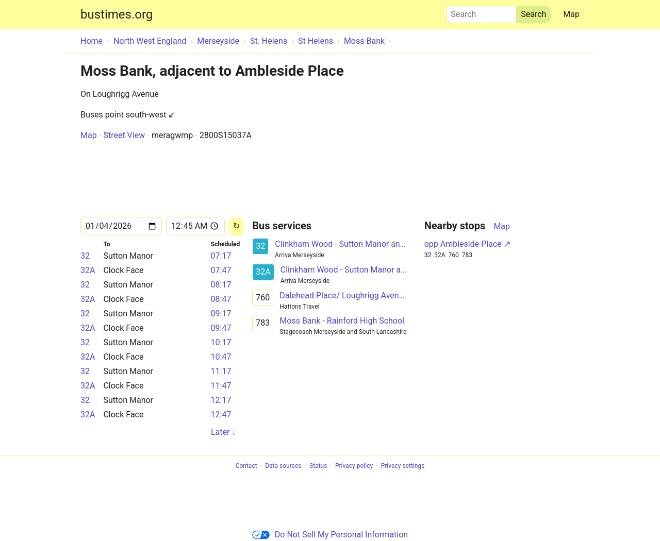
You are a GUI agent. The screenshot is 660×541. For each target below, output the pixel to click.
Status (318, 466)
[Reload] (236, 226)
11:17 (221, 371)
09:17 (221, 313)
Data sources (283, 466)
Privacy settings (403, 466)
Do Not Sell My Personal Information (330, 534)
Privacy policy (354, 466)
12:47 (221, 414)
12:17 (221, 400)
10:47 (221, 357)
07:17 (221, 256)
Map (571, 14)
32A (87, 270)
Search (481, 12)
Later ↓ (223, 432)
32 (85, 256)
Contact (246, 466)
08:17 (221, 285)
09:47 (221, 328)
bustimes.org (116, 14)
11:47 (221, 386)
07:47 (221, 270)
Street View (124, 135)
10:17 (221, 342)
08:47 (221, 299)
